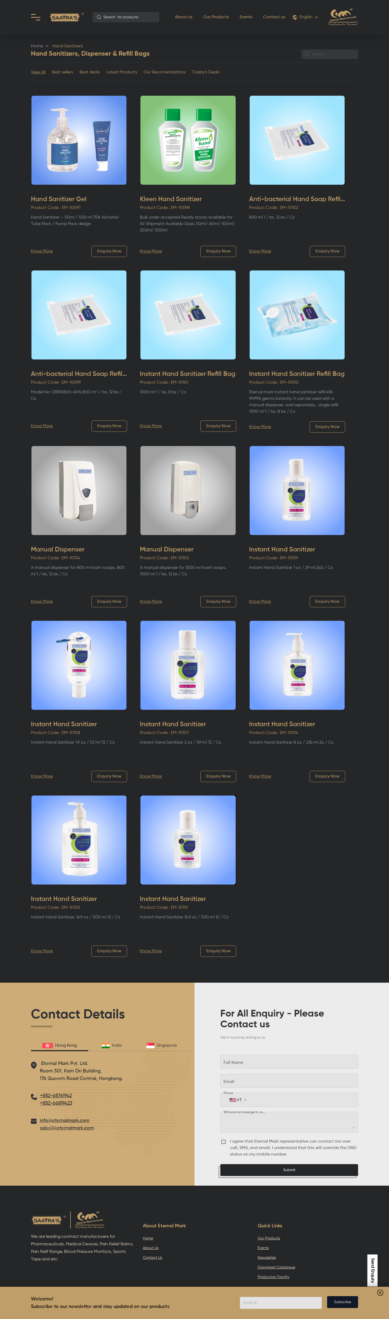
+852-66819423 (56, 1103)
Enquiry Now (109, 251)
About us (183, 17)
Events (246, 17)
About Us (150, 1248)
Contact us (274, 17)
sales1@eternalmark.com (67, 1128)
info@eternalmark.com (64, 1120)
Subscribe (342, 1302)
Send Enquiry (372, 1270)
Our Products (216, 17)
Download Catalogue (276, 1267)
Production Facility (273, 1277)
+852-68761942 (56, 1095)
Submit (289, 1170)
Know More (42, 251)
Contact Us (152, 1258)
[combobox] (126, 17)
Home (37, 46)
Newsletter (267, 1258)
